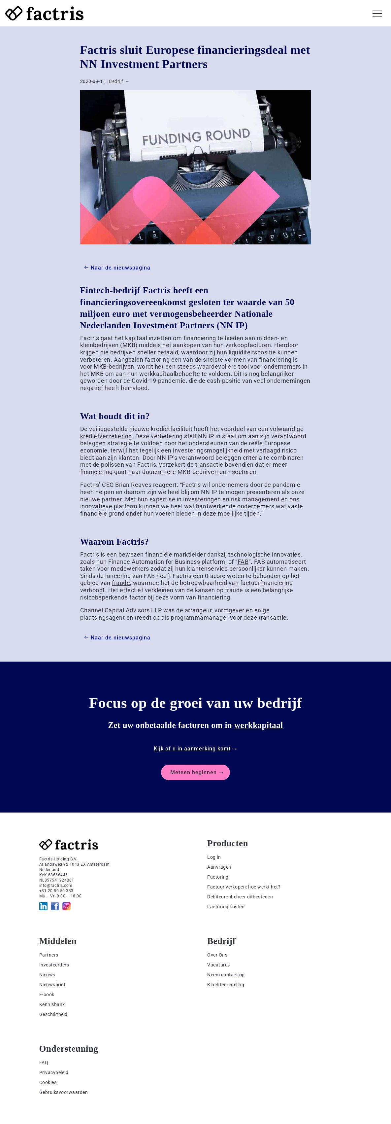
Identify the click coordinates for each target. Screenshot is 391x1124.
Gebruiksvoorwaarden (63, 1092)
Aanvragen (219, 867)
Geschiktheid (53, 1014)
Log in (214, 857)
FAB (243, 561)
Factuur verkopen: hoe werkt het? (243, 886)
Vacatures (218, 964)
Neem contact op (226, 974)
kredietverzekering (106, 436)
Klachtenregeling (225, 984)
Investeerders (54, 964)
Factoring (218, 877)
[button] (377, 12)
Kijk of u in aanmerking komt (192, 748)
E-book (46, 994)
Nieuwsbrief (52, 984)
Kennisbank (52, 1004)
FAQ (44, 1062)
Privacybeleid (54, 1072)
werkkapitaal (258, 725)
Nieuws (47, 974)
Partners (48, 955)
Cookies (48, 1082)
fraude (121, 582)
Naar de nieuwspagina (120, 268)
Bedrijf (116, 81)
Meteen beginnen (193, 772)
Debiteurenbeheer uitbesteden (240, 896)
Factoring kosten (225, 906)
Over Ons (217, 955)
